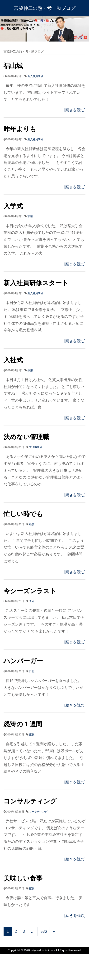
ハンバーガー (23, 661)
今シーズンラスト (30, 591)
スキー (33, 601)
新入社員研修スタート (36, 283)
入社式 (13, 360)
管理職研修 (35, 447)
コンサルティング (30, 801)
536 (44, 931)
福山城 (13, 65)
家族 (30, 216)
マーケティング (38, 811)
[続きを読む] (74, 110)
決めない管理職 (26, 436)
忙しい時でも (23, 514)
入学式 (13, 206)
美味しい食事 (23, 878)
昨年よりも (20, 129)
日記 (31, 671)
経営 (31, 524)
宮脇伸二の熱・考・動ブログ (44, 8)
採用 (30, 370)
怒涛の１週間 (23, 724)
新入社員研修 (35, 76)
